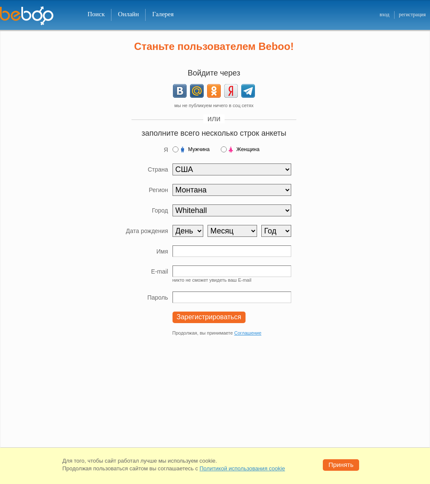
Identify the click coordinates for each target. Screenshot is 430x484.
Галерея (162, 14)
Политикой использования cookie (242, 468)
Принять (341, 464)
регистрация (412, 14)
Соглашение (247, 332)
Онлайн (128, 14)
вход (384, 14)
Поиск (96, 14)
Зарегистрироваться (209, 317)
